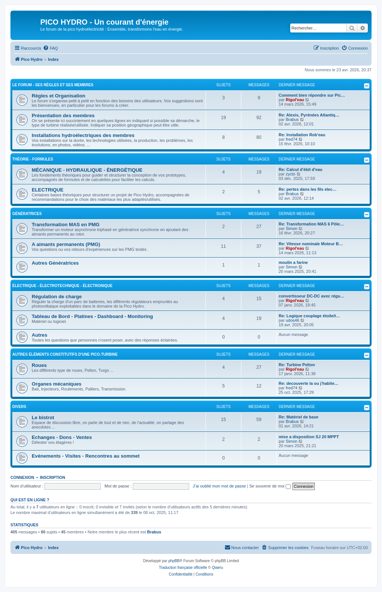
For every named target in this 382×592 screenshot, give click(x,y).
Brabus (292, 119)
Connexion (22, 477)
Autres (39, 335)
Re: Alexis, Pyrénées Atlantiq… (309, 115)
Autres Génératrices (55, 263)
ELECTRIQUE (47, 190)
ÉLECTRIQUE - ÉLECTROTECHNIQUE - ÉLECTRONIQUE (62, 286)
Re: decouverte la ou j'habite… (308, 383)
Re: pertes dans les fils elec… (307, 189)
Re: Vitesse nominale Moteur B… (311, 244)
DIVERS (19, 407)
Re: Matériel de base (298, 417)
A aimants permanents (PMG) (66, 244)
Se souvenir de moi (269, 486)
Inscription (52, 477)
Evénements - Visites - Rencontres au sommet (86, 456)
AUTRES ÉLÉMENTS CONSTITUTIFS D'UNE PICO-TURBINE (65, 354)
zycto (290, 174)
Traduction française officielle (183, 567)
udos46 (292, 320)
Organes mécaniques (56, 384)
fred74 (291, 139)
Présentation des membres (63, 115)
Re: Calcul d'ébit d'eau (300, 169)
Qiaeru (217, 567)
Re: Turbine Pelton (297, 364)
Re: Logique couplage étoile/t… (309, 316)
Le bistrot (43, 417)
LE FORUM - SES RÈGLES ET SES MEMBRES (52, 85)
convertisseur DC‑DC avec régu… (311, 296)
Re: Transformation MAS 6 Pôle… (311, 224)
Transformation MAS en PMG (66, 224)
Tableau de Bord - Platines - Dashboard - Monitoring (92, 316)
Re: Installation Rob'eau (302, 135)
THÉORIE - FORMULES (32, 159)
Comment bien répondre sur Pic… (312, 95)
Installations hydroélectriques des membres (83, 135)
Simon (291, 228)
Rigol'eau (295, 99)
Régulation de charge (57, 296)
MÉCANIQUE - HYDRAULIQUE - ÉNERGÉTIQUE (87, 170)
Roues (39, 365)
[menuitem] (50, 48)
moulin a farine (293, 262)
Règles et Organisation (58, 96)
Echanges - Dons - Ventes (62, 437)
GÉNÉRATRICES (27, 214)
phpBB (173, 561)
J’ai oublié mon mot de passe (219, 486)
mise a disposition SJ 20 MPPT (309, 436)
